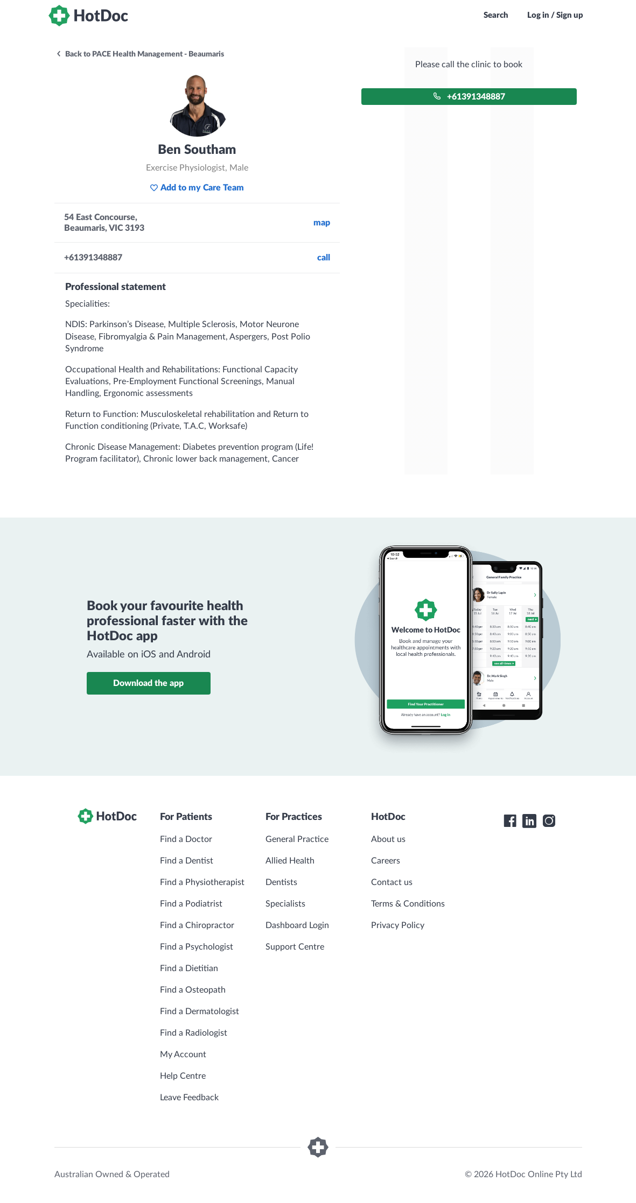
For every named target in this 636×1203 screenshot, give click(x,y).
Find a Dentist (186, 861)
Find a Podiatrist (191, 904)
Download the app (148, 683)
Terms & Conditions (408, 904)
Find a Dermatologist (199, 1011)
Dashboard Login (297, 925)
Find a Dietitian (189, 968)
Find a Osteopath (193, 990)
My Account (183, 1054)
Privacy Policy (397, 925)
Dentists (281, 882)
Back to (139, 54)
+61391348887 (469, 96)
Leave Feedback (189, 1097)
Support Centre (294, 947)
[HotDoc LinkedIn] (529, 821)
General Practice (297, 839)
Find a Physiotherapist (202, 882)
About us (388, 839)
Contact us (392, 882)
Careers (385, 861)
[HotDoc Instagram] (548, 821)
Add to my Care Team (197, 187)
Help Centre (183, 1076)
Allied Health (289, 861)
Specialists (285, 904)
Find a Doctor (186, 839)
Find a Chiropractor (197, 925)
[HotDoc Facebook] (510, 821)
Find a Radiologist (193, 1033)
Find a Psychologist (196, 947)
